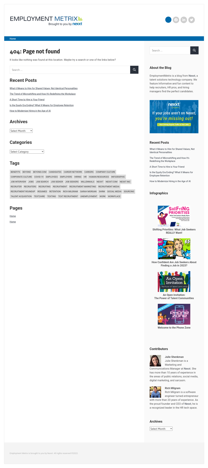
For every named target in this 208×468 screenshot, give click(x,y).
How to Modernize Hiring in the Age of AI (30, 111)
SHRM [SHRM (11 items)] (102, 191)
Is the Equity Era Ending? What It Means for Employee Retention (42, 105)
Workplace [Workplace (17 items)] (114, 196)
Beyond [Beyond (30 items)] (27, 172)
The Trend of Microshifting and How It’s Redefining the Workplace (43, 94)
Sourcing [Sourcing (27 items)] (129, 191)
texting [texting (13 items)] (51, 196)
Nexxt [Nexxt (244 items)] (100, 181)
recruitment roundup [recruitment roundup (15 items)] (23, 191)
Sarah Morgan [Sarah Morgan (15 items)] (88, 191)
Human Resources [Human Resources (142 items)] (99, 177)
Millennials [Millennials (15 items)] (87, 181)
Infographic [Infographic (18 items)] (118, 177)
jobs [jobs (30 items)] (31, 181)
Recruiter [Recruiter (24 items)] (16, 186)
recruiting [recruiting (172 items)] (44, 186)
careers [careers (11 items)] (88, 172)
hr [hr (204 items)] (85, 177)
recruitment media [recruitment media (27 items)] (108, 186)
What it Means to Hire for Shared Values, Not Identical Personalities (44, 88)
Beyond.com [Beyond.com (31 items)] (39, 172)
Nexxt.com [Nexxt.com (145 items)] (111, 181)
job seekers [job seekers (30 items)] (71, 181)
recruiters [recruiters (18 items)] (30, 186)
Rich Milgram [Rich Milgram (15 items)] (70, 191)
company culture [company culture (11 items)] (105, 172)
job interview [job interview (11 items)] (18, 181)
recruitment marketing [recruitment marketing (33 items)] (82, 186)
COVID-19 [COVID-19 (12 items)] (38, 177)
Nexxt (192, 75)
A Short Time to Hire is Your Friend (27, 99)
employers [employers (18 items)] (66, 177)
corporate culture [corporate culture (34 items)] (21, 177)
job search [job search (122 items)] (42, 181)
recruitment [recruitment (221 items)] (60, 186)
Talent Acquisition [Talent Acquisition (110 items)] (21, 196)
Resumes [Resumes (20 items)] (42, 191)
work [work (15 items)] (103, 196)
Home (13, 38)
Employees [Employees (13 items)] (52, 177)
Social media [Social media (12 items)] (114, 191)
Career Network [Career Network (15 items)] (73, 172)
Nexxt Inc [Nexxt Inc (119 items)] (125, 181)
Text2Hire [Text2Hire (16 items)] (39, 196)
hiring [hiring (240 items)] (77, 177)
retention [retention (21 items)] (55, 191)
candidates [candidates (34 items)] (55, 172)
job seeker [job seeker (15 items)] (57, 181)
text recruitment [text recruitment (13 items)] (68, 196)
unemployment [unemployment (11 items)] (88, 196)
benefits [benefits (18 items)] (15, 172)
